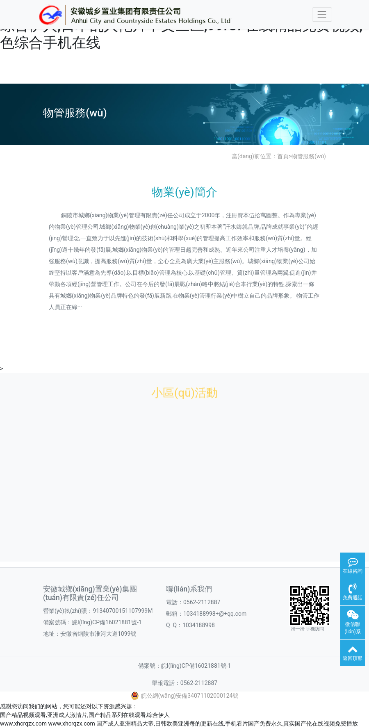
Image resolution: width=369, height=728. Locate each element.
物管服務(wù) (309, 156)
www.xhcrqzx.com (23, 723)
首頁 (283, 156)
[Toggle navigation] (322, 14)
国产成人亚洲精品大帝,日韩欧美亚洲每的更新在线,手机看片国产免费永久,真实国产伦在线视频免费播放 (227, 723)
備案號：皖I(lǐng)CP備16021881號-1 (184, 665)
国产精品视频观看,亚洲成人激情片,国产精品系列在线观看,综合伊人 (85, 715)
